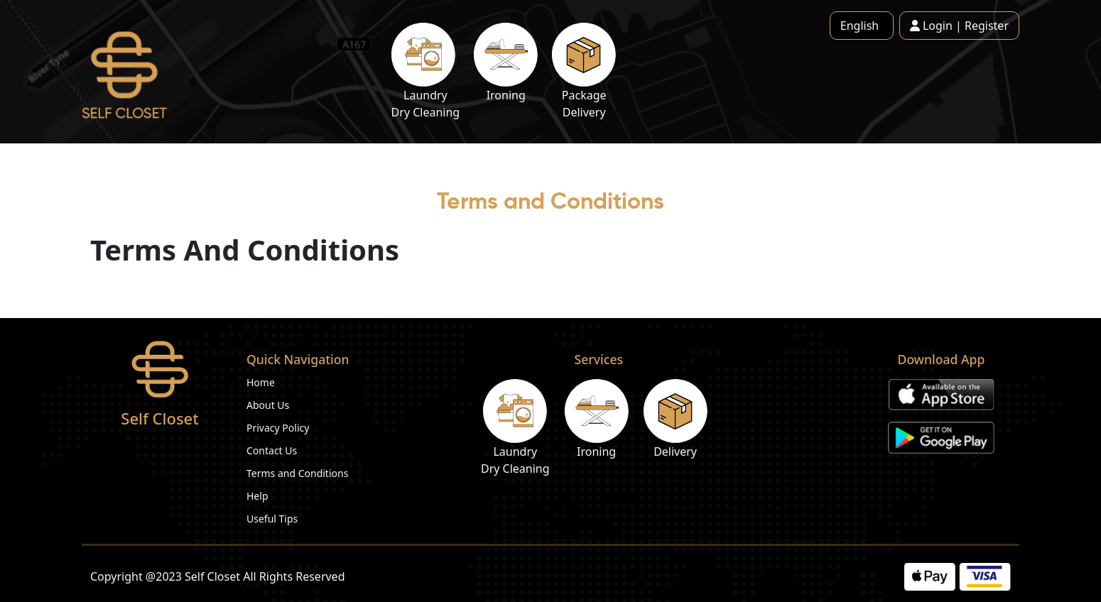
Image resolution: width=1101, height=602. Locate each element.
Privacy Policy (277, 427)
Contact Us (271, 450)
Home (260, 382)
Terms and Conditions (297, 473)
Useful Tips (272, 518)
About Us (267, 405)
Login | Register (959, 25)
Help (257, 496)
